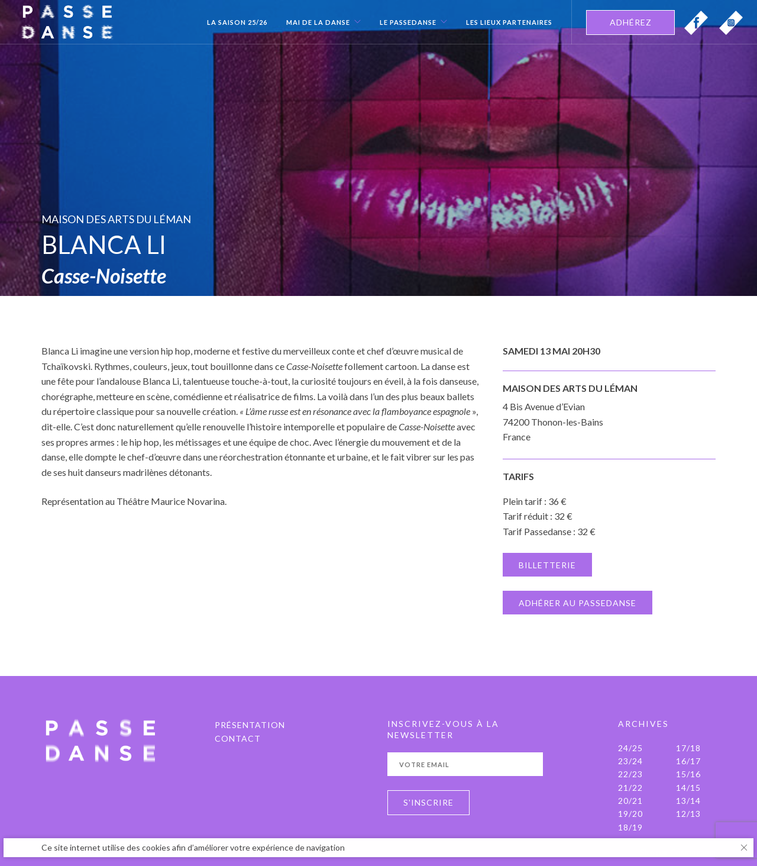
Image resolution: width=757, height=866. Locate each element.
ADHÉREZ (631, 22)
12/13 (688, 814)
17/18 (688, 748)
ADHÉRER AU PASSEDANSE (577, 603)
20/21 (630, 801)
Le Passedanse (408, 22)
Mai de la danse (318, 22)
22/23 (630, 774)
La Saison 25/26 (237, 22)
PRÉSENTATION (250, 725)
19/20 (630, 814)
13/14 (688, 801)
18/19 (630, 827)
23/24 (630, 761)
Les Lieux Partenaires (509, 22)
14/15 (688, 788)
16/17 (688, 761)
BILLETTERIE (547, 565)
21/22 (630, 788)
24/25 (630, 748)
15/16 (688, 774)
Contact (238, 738)
